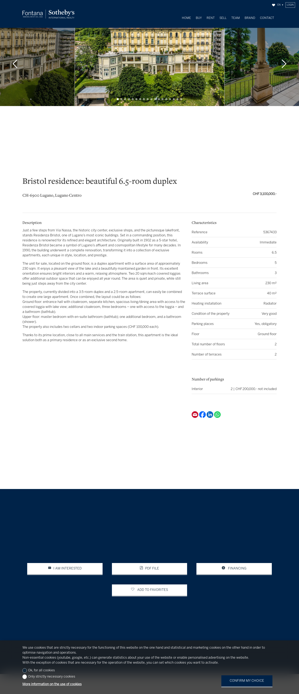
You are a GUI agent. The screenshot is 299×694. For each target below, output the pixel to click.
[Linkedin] (210, 412)
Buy (199, 18)
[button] (15, 59)
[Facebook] (203, 412)
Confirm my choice (247, 680)
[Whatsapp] (217, 412)
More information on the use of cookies (52, 684)
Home (186, 18)
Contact (267, 18)
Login (290, 5)
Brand (250, 18)
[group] (149, 59)
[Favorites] (273, 5)
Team (235, 18)
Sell (223, 18)
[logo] (48, 14)
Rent (211, 18)
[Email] (195, 412)
